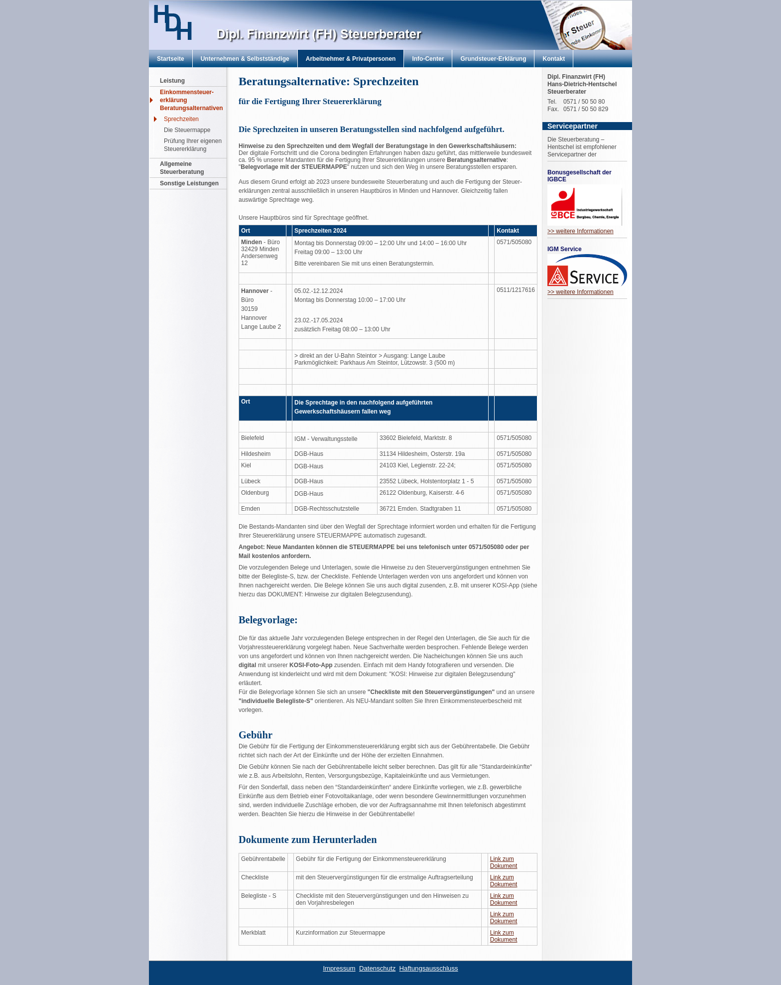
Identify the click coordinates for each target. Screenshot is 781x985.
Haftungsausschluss (428, 968)
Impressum (339, 968)
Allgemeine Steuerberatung (182, 167)
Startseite (170, 58)
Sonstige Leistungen (189, 183)
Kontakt (553, 58)
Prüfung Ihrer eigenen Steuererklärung (193, 145)
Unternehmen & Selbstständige (245, 58)
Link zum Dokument (504, 862)
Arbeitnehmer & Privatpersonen (351, 58)
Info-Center (428, 58)
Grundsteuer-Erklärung (493, 58)
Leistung (172, 80)
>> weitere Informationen (580, 231)
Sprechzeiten (181, 119)
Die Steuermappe (187, 130)
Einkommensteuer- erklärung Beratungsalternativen (191, 100)
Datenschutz (377, 968)
